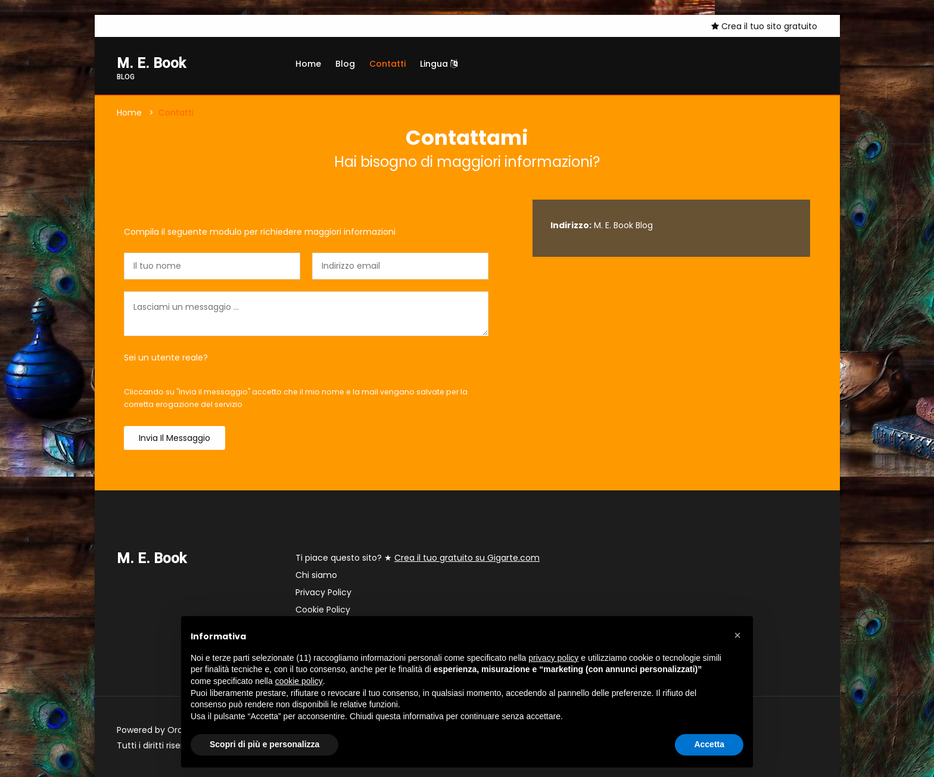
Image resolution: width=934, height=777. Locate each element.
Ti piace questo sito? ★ (417, 558)
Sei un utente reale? (166, 357)
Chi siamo (316, 575)
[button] (737, 635)
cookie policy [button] (299, 681)
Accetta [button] (709, 744)
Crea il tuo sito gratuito (764, 26)
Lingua (438, 64)
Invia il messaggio (174, 438)
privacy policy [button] (553, 658)
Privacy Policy (323, 592)
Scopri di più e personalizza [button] (264, 744)
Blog (345, 64)
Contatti (387, 64)
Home (308, 64)
